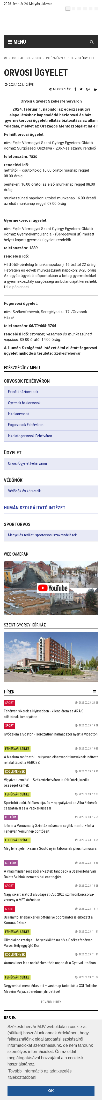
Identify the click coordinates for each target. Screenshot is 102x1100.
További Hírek (51, 1002)
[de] (85, 8)
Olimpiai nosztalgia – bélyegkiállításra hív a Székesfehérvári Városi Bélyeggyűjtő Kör (48, 943)
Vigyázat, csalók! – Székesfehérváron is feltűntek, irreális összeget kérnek (46, 783)
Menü (17, 42)
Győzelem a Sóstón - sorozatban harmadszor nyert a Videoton (51, 734)
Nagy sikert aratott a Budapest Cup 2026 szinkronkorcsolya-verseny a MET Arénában (49, 897)
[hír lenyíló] (94, 692)
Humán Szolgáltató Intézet (34, 507)
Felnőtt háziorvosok (23, 391)
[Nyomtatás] (95, 89)
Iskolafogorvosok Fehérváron (30, 436)
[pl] (79, 8)
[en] (73, 8)
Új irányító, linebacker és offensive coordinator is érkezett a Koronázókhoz (48, 920)
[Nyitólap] (5, 58)
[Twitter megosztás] (81, 89)
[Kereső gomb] (91, 41)
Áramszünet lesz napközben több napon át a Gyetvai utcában (50, 963)
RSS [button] (7, 1017)
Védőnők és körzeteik (24, 491)
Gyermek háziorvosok (24, 403)
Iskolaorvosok (19, 413)
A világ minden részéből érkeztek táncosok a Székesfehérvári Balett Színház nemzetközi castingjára (50, 874)
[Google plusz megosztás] (88, 89)
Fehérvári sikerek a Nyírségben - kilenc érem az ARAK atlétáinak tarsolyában (43, 714)
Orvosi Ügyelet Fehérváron (27, 463)
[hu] (68, 8)
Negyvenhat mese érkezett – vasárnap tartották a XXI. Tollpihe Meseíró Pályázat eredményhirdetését (50, 988)
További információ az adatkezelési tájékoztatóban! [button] (40, 1074)
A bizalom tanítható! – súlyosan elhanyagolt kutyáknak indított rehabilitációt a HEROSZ (51, 760)
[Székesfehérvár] (55, 23)
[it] (90, 8)
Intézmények (55, 58)
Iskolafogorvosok (26, 58)
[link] (51, 588)
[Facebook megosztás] (75, 89)
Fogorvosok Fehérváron (25, 424)
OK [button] (51, 1091)
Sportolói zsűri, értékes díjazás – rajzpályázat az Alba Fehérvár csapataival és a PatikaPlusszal (50, 805)
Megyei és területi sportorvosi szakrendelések (42, 535)
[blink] (96, 8)
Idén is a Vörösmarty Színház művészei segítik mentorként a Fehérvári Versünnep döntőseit (49, 828)
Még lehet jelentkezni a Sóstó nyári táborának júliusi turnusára (50, 848)
